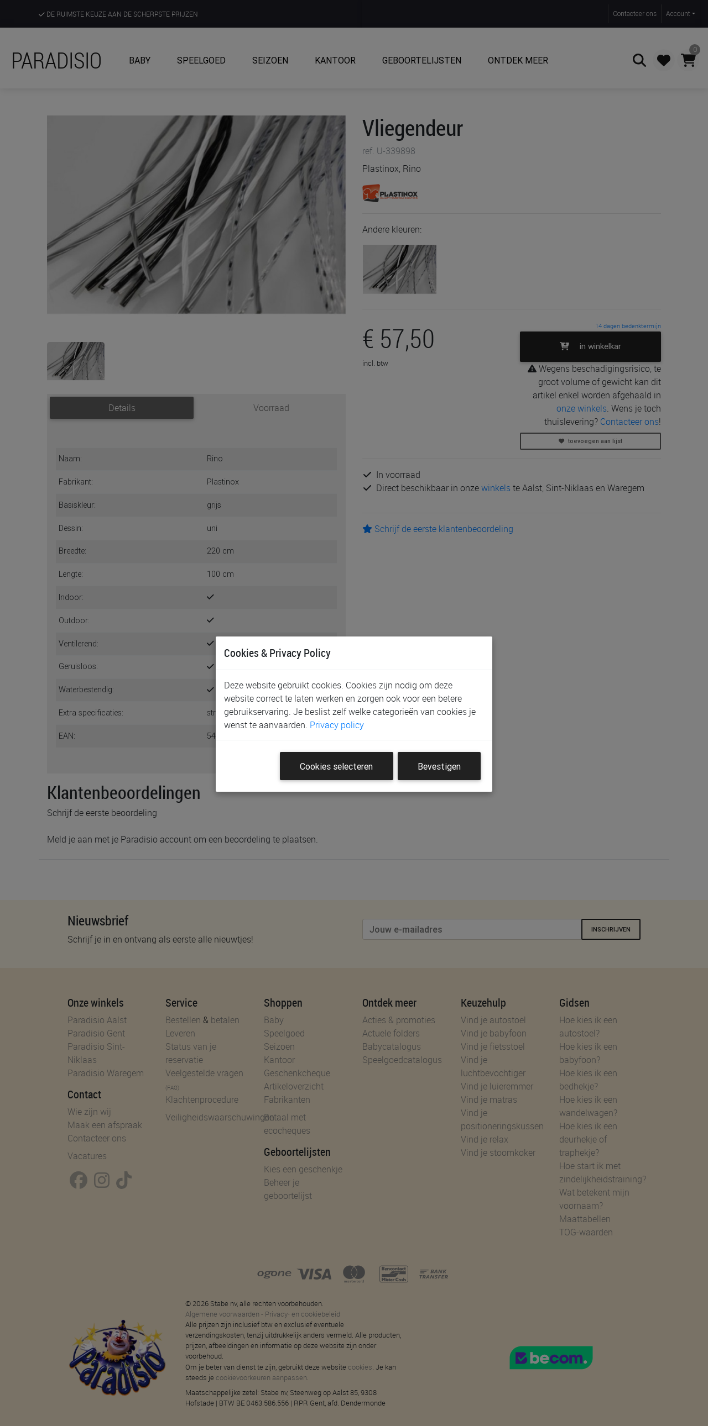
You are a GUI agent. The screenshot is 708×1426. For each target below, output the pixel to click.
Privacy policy (337, 725)
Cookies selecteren (336, 766)
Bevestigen (439, 766)
